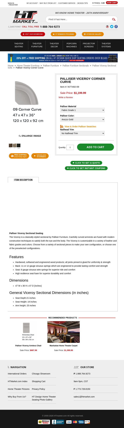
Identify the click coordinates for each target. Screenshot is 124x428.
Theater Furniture (37, 45)
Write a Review (66, 97)
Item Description (23, 179)
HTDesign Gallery (92, 34)
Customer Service (66, 3)
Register (13, 5)
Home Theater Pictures (18, 389)
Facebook (116, 26)
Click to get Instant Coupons (86, 168)
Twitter (111, 26)
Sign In (11, 3)
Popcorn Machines (71, 45)
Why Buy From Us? (17, 396)
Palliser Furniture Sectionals (76, 65)
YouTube (107, 26)
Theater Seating (18, 45)
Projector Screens (89, 45)
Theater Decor (54, 45)
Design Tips (82, 3)
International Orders (17, 373)
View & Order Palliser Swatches (78, 126)
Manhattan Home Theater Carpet (64, 346)
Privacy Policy (38, 389)
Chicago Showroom (41, 373)
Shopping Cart (38, 381)
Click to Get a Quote (86, 162)
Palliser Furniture (51, 65)
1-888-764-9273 (50, 26)
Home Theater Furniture (28, 65)
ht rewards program (63, 34)
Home (10, 65)
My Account (32, 3)
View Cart (112, 2)
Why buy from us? (48, 3)
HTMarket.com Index (17, 381)
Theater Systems (106, 45)
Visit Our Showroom (33, 34)
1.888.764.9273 (83, 373)
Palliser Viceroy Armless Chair (28, 346)
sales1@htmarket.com (84, 396)
